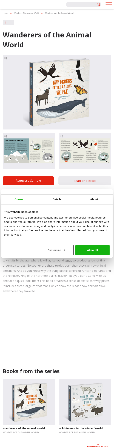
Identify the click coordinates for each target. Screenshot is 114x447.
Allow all (92, 249)
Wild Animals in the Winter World (81, 428)
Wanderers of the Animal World (24, 428)
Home (5, 13)
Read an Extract (85, 181)
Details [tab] (57, 199)
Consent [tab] (20, 199)
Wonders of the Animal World (26, 13)
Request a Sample (28, 180)
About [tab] (94, 199)
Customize (56, 249)
